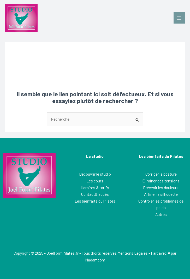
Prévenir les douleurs (161, 187)
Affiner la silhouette (161, 194)
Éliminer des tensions (161, 180)
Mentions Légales (132, 252)
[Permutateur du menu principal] (179, 18)
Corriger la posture (161, 173)
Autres (161, 214)
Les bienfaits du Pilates (95, 200)
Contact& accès (95, 194)
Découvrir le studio (95, 173)
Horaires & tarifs (95, 187)
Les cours (94, 180)
